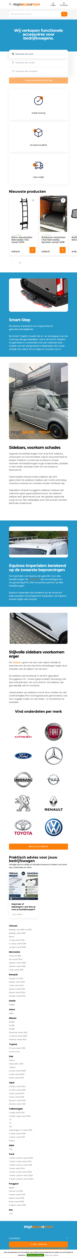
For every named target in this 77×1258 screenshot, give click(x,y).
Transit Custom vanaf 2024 (21, 1175)
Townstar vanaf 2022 (18, 1036)
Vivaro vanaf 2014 (16, 1093)
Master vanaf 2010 (17, 982)
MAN (11, 1145)
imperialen (34, 579)
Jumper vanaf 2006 (17, 947)
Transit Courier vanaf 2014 (20, 1161)
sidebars (17, 662)
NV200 (11, 1022)
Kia (10, 1209)
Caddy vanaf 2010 (17, 1112)
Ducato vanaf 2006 (17, 1070)
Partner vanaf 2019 (17, 1194)
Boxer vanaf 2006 (16, 1201)
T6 (10, 1123)
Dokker (12, 1004)
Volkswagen (16, 1108)
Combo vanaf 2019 (17, 1090)
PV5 (10, 1213)
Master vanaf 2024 (17, 992)
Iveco (12, 1009)
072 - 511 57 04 (40, 1244)
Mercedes (14, 951)
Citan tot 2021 (15, 955)
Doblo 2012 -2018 (16, 1063)
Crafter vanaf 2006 (17, 1133)
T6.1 (10, 1126)
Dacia (12, 1000)
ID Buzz (12, 1140)
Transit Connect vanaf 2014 (21, 1158)
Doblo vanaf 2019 (16, 1077)
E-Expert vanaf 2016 (17, 1205)
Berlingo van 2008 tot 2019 (20, 929)
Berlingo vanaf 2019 (17, 933)
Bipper (12, 1187)
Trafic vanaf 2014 (16, 985)
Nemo (11, 936)
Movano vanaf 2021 (17, 1104)
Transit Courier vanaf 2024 (20, 1172)
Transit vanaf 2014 (17, 1168)
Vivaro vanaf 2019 (16, 1097)
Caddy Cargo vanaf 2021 (19, 1116)
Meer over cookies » (52, 1255)
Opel (11, 1082)
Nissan (12, 1018)
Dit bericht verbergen (35, 1255)
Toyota (13, 1044)
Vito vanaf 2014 (15, 959)
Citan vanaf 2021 (16, 969)
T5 (10, 1119)
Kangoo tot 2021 (16, 978)
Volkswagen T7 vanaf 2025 (20, 1130)
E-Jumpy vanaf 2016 (17, 943)
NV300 (12, 1025)
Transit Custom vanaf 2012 (20, 1165)
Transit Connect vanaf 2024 (21, 1179)
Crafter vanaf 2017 (17, 1137)
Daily (11, 1013)
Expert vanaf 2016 (16, 1198)
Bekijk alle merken (38, 846)
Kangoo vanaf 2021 (17, 996)
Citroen (13, 925)
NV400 (12, 1029)
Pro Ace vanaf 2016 (17, 1048)
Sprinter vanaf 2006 (17, 962)
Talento (12, 1067)
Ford (11, 1154)
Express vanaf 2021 (17, 989)
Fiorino (12, 1060)
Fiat (11, 1056)
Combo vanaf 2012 (17, 1086)
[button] (12, 262)
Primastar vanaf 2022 (18, 1032)
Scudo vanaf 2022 (16, 1074)
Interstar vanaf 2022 (17, 1039)
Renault (13, 974)
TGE (10, 1149)
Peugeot (14, 1183)
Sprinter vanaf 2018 (17, 966)
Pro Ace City (14, 1051)
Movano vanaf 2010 (17, 1100)
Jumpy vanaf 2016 (17, 940)
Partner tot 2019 (16, 1191)
